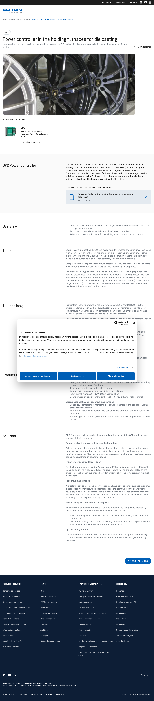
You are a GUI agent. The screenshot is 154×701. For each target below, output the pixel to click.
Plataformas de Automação (14, 624)
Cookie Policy (22, 694)
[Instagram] (149, 2)
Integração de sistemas (12, 630)
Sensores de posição (11, 591)
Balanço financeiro (86, 608)
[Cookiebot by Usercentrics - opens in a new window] (116, 323)
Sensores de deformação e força (16, 608)
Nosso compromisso (49, 619)
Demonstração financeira (89, 619)
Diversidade (45, 608)
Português (104, 2)
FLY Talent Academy (49, 602)
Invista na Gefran (85, 591)
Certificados (121, 624)
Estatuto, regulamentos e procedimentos (95, 641)
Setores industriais (16, 19)
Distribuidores (122, 608)
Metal (6, 32)
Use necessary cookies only (38, 376)
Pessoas (44, 624)
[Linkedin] (140, 2)
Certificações (121, 613)
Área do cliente (122, 641)
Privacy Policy (8, 694)
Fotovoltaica (8, 635)
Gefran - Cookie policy (35, 356)
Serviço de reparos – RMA (127, 602)
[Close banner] (134, 323)
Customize (77, 376)
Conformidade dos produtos (128, 630)
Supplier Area (120, 2)
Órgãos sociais (84, 630)
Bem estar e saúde (48, 596)
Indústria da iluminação (12, 641)
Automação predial (11, 647)
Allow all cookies (116, 376)
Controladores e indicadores (14, 613)
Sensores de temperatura (13, 602)
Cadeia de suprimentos (50, 641)
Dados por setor (85, 602)
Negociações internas (87, 647)
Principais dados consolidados (91, 596)
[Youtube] (145, 2)
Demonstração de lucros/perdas (92, 613)
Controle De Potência (12, 619)
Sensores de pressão (11, 596)
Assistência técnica (124, 596)
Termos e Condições (124, 635)
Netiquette (60, 694)
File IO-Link (121, 619)
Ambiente (44, 630)
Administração (84, 624)
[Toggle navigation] (149, 10)
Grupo (43, 591)
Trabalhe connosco (48, 613)
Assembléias (83, 635)
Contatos (133, 2)
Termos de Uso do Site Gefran (42, 694)
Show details (123, 367)
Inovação (44, 635)
